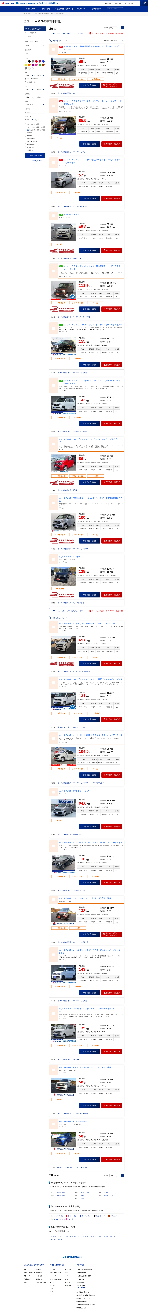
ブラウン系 (114, 1216)
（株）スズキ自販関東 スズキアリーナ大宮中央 (72, 549)
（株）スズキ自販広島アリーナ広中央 (69, 834)
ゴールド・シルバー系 (59, 1219)
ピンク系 (70, 1219)
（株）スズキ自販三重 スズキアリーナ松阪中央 (72, 942)
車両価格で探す (30, 82)
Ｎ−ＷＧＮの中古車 (44, 13)
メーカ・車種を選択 (30, 33)
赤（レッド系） (72, 1216)
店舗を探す (107, 3)
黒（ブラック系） (101, 1216)
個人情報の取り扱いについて (116, 1304)
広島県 (82, 1198)
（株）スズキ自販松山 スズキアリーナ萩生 (71, 152)
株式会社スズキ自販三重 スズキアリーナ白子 (72, 1167)
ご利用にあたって (101, 1304)
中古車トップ (27, 13)
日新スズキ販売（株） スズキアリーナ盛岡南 (72, 372)
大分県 (111, 1195)
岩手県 (59, 1192)
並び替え (106, 40)
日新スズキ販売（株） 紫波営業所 (68, 1059)
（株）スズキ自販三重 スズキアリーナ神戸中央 (72, 1113)
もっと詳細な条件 (35, 161)
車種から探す (30, 9)
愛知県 (82, 1192)
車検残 (26, 101)
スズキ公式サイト (130, 3)
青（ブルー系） (86, 1216)
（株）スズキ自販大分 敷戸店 (67, 490)
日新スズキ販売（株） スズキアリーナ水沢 (71, 727)
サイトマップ (89, 1304)
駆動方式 (27, 109)
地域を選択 (28, 50)
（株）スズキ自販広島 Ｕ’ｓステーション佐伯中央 (73, 671)
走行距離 (27, 94)
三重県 (87, 1192)
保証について (81, 9)
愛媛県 (106, 1192)
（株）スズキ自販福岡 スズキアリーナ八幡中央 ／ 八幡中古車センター (81, 783)
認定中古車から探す (63, 9)
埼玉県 (63, 1195)
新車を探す (118, 3)
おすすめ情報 (96, 9)
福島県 (63, 1192)
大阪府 (82, 1195)
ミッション (28, 116)
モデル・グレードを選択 (31, 41)
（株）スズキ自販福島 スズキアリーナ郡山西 (72, 206)
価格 (26, 72)
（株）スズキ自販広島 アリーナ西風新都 (70, 603)
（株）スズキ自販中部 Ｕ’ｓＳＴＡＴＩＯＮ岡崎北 (73, 317)
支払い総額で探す (31, 78)
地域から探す (46, 9)
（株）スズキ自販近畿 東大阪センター (70, 258)
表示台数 (105, 28)
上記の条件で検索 (35, 155)
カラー (26, 58)
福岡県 (106, 1195)
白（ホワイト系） (59, 1216)
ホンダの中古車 (35, 13)
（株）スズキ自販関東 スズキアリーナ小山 (71, 93)
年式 (26, 86)
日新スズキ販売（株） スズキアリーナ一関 (71, 890)
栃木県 (59, 1195)
